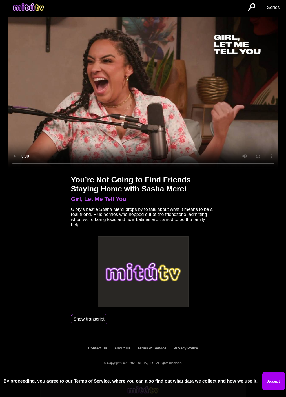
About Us (122, 348)
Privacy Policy (186, 348)
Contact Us (97, 348)
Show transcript (89, 319)
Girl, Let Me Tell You (98, 199)
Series (273, 7)
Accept (273, 381)
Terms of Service (152, 348)
